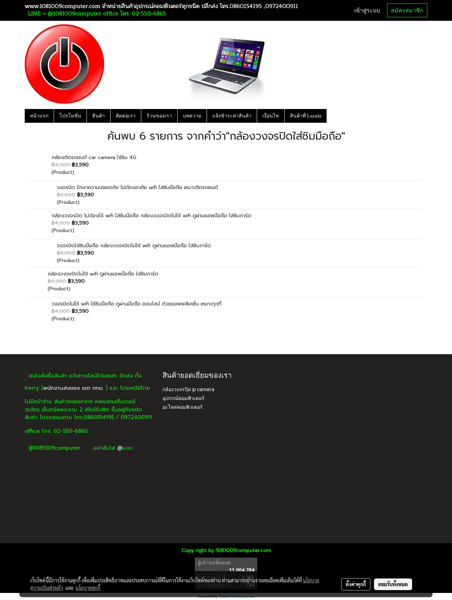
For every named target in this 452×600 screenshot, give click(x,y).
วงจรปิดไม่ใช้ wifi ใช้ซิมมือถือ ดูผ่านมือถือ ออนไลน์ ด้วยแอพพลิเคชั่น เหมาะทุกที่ (136, 304)
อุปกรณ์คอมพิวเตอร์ (183, 398)
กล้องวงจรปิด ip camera (188, 389)
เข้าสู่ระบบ (367, 10)
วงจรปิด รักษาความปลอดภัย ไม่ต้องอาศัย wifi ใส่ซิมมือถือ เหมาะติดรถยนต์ (137, 187)
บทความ (192, 116)
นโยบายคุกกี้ (88, 587)
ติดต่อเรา (126, 116)
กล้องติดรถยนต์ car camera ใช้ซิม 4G (94, 157)
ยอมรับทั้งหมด (393, 584)
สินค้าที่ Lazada (305, 116)
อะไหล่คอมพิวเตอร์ (182, 407)
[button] (333, 116)
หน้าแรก (39, 116)
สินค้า (98, 116)
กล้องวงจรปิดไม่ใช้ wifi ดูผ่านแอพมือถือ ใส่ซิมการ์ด (103, 274)
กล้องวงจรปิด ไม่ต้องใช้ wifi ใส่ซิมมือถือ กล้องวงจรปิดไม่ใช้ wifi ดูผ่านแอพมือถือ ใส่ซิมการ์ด (151, 215)
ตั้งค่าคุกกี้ (356, 584)
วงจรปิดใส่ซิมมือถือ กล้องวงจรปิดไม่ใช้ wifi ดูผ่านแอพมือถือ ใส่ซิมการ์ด (134, 245)
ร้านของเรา (159, 116)
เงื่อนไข (270, 116)
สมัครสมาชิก (407, 10)
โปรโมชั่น (70, 116)
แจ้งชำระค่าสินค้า (231, 116)
